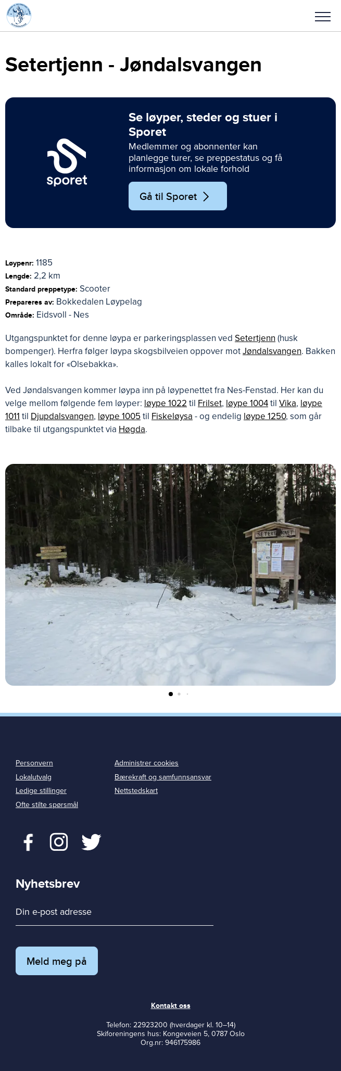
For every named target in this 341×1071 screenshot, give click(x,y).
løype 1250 (265, 416)
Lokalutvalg (34, 777)
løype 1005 (119, 416)
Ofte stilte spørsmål (47, 804)
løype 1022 (165, 403)
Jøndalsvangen (272, 351)
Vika (287, 403)
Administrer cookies (147, 763)
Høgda (132, 429)
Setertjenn (255, 338)
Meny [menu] (323, 16)
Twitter (58, 840)
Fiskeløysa (172, 416)
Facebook (26, 840)
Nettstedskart (136, 790)
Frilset (210, 403)
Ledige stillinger (41, 790)
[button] (323, 16)
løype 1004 (247, 403)
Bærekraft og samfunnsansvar (163, 777)
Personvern (34, 763)
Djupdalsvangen (62, 416)
